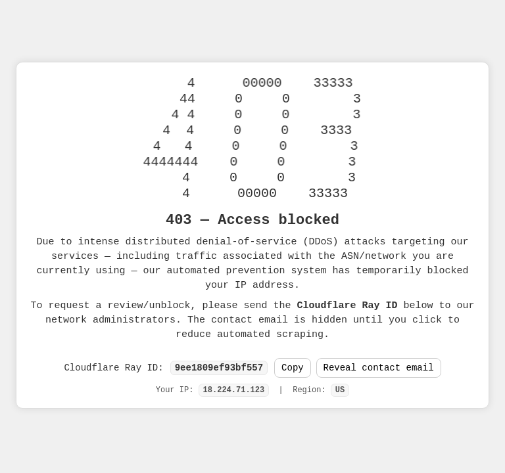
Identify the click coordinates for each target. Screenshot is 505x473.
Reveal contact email (379, 368)
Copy (292, 368)
